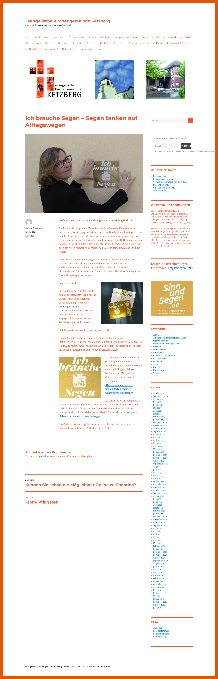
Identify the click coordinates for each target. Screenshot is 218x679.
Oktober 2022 (159, 490)
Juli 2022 (157, 499)
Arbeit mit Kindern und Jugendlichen (169, 338)
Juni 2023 (157, 470)
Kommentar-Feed (161, 634)
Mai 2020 (157, 569)
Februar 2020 (159, 578)
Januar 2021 (158, 549)
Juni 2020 (157, 567)
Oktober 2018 (159, 605)
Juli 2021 (157, 531)
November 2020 (160, 555)
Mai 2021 (157, 537)
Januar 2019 (158, 599)
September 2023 (160, 464)
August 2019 (158, 587)
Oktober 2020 (159, 558)
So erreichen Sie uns (83, 43)
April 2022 (157, 505)
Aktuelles (59, 37)
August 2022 (158, 496)
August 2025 (158, 399)
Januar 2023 (158, 481)
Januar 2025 (158, 420)
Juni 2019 (157, 593)
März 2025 (158, 414)
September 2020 (160, 561)
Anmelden (157, 628)
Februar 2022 (159, 511)
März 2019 (158, 596)
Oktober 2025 (159, 393)
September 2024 (160, 431)
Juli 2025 (157, 402)
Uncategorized (159, 370)
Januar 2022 (158, 514)
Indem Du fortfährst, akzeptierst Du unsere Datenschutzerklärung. (185, 152)
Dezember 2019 (160, 584)
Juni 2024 (157, 440)
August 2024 (158, 434)
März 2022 (158, 508)
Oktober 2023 (159, 461)
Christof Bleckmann (34, 228)
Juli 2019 (157, 590)
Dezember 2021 (160, 517)
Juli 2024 (157, 437)
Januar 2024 (158, 452)
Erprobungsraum (161, 341)
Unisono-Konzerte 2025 (164, 188)
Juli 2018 (157, 608)
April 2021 (157, 540)
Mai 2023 (157, 472)
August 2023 (158, 467)
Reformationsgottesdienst (165, 179)
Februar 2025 (159, 417)
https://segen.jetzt (180, 268)
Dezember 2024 (160, 423)
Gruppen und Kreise (126, 37)
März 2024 (158, 449)
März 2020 (158, 575)
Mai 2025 (157, 408)
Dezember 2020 (160, 552)
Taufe (155, 364)
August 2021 (158, 528)
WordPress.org (159, 637)
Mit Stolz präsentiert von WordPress (94, 667)
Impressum (87, 49)
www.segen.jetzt (68, 306)
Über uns (63, 43)
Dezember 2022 (160, 484)
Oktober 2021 (159, 522)
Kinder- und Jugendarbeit (177, 37)
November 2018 (160, 602)
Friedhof (49, 43)
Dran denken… (159, 176)
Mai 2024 (157, 443)
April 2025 (157, 411)
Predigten (105, 37)
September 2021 (160, 525)
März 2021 (157, 543)
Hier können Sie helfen (112, 43)
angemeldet (43, 456)
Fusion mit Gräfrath (178, 43)
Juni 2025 (157, 405)
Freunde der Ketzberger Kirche (145, 43)
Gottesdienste (76, 37)
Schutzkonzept (49, 49)
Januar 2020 (158, 581)
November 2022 (160, 487)
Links (100, 49)
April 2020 (157, 572)
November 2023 (160, 458)
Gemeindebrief (150, 37)
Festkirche (31, 49)
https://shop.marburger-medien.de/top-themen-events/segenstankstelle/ (119, 389)
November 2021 (160, 519)
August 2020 (158, 564)
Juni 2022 (157, 502)
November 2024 (160, 425)
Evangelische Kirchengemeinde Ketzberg (67, 21)
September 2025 (160, 396)
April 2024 (157, 446)
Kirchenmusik (33, 43)
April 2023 (157, 475)
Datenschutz (69, 49)
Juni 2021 (157, 534)
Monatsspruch (159, 191)
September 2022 (160, 493)
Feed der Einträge (161, 631)
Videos (92, 37)
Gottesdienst (159, 352)
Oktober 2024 (159, 428)
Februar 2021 (159, 546)
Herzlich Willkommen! (37, 37)
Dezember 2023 (160, 455)
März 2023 (158, 478)
